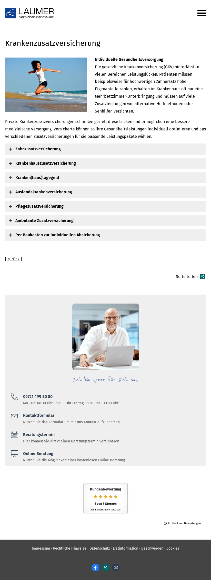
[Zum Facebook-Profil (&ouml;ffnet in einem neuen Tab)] (95, 567)
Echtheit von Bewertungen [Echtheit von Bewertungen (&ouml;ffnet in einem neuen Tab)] (184, 523)
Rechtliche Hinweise (69, 548)
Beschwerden (152, 548)
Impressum (41, 548)
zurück (13, 258)
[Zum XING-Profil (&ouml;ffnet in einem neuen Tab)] (105, 567)
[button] (38, 149)
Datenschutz (99, 548)
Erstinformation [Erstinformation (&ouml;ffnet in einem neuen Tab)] (125, 548)
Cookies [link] (172, 548)
